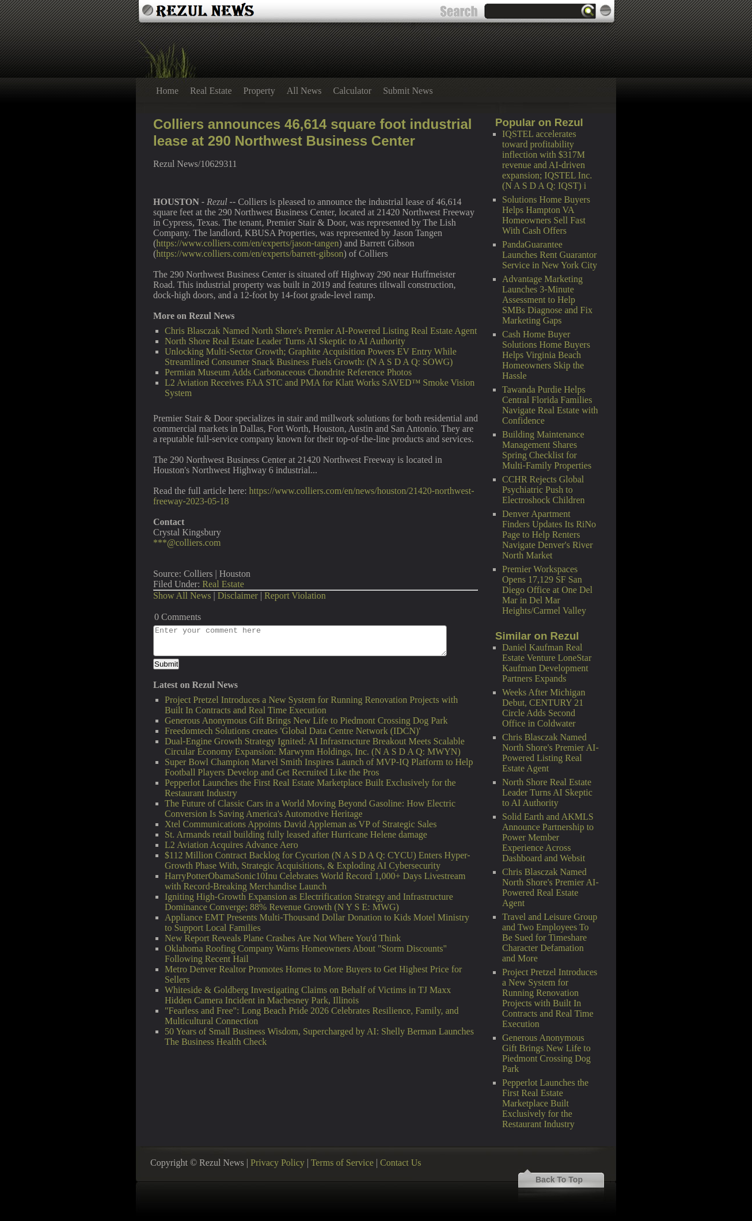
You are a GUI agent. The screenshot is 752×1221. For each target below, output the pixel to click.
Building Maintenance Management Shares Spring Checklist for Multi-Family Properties (546, 449)
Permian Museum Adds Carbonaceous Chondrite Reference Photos (288, 372)
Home (167, 91)
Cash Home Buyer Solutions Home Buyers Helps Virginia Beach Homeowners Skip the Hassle (546, 355)
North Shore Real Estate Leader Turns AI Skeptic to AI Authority (547, 792)
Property (259, 91)
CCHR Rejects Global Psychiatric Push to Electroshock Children (543, 489)
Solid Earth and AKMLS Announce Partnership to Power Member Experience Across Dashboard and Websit (548, 837)
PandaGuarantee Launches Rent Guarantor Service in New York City (549, 254)
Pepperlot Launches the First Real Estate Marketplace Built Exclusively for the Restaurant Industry (545, 1103)
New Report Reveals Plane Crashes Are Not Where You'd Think (283, 938)
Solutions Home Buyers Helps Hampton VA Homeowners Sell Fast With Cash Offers (546, 215)
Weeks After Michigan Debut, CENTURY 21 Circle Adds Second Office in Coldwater (543, 707)
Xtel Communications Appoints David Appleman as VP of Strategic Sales (300, 824)
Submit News (408, 91)
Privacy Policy (277, 1162)
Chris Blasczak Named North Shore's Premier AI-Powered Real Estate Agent (550, 887)
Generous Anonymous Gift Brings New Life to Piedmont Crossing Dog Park (546, 1053)
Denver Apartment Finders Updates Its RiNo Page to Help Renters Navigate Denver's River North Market (549, 534)
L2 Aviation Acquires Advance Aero (231, 845)
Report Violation (295, 595)
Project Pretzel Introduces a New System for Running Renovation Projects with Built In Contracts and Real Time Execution (549, 998)
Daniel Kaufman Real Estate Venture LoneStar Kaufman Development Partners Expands (546, 662)
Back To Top (559, 1179)
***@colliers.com (187, 542)
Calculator (352, 91)
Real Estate (210, 91)
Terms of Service (342, 1162)
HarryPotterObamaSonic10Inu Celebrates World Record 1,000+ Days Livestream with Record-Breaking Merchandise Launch (315, 881)
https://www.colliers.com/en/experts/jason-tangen (247, 243)
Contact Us (400, 1162)
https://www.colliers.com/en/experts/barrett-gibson (249, 253)
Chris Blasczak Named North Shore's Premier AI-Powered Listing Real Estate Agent (550, 752)
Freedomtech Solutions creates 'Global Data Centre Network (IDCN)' (292, 731)
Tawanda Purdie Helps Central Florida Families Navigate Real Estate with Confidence (550, 405)
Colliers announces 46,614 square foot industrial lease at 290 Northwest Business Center (312, 132)
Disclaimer (238, 595)
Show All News (182, 595)
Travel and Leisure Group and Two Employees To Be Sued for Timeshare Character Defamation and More (549, 937)
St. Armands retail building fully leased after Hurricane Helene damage (296, 834)
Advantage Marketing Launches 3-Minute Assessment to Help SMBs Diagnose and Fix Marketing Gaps (547, 299)
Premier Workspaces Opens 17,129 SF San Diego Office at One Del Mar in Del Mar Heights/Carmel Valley (547, 589)
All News (304, 91)
